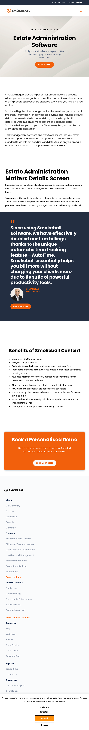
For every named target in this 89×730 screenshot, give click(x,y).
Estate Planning (13, 604)
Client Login (11, 690)
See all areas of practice (18, 617)
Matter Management (16, 560)
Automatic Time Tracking (18, 538)
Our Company (13, 505)
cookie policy (45, 707)
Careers (10, 511)
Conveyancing (13, 593)
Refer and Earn (13, 656)
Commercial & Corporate (19, 599)
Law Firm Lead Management (20, 555)
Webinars (10, 634)
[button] (81, 12)
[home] (19, 10)
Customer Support (15, 685)
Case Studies (12, 645)
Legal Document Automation (20, 549)
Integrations (12, 571)
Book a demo (44, 65)
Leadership (11, 516)
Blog (8, 628)
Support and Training (16, 566)
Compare (11, 527)
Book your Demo (44, 463)
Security (10, 522)
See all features (13, 577)
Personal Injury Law (15, 610)
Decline (44, 725)
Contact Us (11, 674)
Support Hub (12, 668)
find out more (20, 306)
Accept (44, 718)
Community (12, 650)
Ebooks (9, 639)
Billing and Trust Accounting (20, 544)
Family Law (11, 588)
